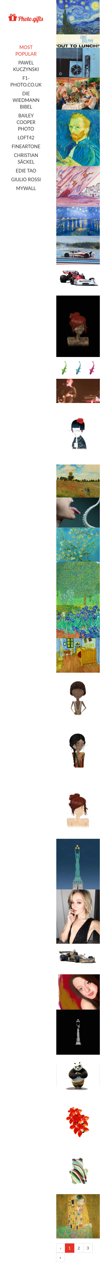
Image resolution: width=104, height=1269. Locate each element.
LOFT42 (26, 137)
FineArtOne (26, 146)
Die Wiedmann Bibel (25, 100)
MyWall (26, 188)
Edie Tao (26, 171)
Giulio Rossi (26, 179)
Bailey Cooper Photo (26, 122)
